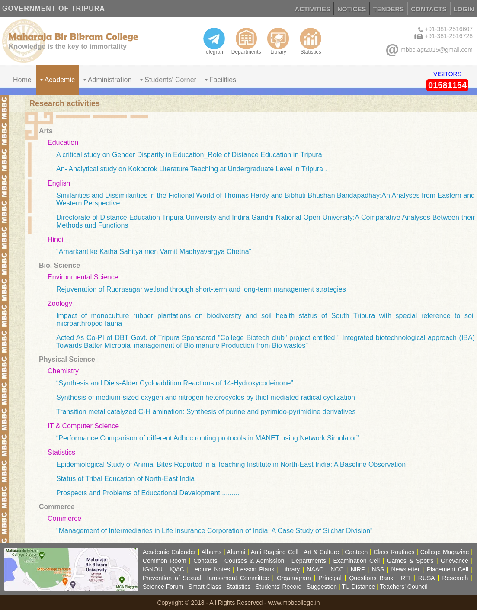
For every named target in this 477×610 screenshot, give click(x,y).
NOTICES (351, 9)
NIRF (358, 569)
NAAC (315, 569)
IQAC (177, 569)
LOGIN (464, 9)
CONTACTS (428, 9)
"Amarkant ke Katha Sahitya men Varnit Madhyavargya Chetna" (153, 251)
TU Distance (358, 586)
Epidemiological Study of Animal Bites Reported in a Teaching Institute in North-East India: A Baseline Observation (231, 464)
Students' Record (279, 586)
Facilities (222, 79)
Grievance (454, 560)
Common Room (164, 560)
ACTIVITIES (312, 9)
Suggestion (322, 586)
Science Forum (163, 586)
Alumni (236, 552)
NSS (378, 569)
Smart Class (205, 586)
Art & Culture (321, 552)
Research (455, 578)
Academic (60, 79)
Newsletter (405, 569)
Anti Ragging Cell (274, 552)
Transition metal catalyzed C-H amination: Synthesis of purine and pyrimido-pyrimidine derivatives (205, 411)
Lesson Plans (255, 569)
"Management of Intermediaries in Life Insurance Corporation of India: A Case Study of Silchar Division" (214, 530)
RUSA (426, 578)
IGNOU (153, 569)
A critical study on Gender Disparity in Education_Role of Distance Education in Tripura (189, 154)
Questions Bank (371, 578)
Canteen (356, 552)
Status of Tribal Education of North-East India (125, 478)
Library (278, 41)
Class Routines (393, 552)
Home (22, 79)
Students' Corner (170, 79)
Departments (246, 41)
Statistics (310, 41)
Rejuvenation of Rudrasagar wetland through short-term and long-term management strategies (201, 289)
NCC (336, 569)
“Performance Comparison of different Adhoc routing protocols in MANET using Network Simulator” (207, 438)
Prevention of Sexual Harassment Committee (206, 578)
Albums (211, 552)
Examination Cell (356, 560)
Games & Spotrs (410, 560)
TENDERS (388, 9)
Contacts (205, 560)
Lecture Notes (210, 569)
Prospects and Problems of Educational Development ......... (147, 493)
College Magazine (444, 552)
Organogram (294, 578)
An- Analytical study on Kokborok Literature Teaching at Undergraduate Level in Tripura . (191, 169)
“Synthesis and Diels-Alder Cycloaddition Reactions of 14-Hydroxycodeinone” (174, 383)
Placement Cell (448, 569)
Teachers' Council (404, 586)
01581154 (447, 85)
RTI (405, 578)
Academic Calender (169, 552)
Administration (109, 79)
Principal (330, 578)
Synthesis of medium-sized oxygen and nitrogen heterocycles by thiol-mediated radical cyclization (205, 397)
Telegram (214, 41)
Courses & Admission (254, 560)
